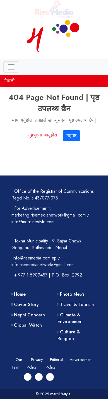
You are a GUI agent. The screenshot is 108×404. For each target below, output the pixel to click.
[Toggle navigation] (11, 67)
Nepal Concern (29, 315)
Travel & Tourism (77, 304)
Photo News (72, 294)
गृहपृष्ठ (71, 135)
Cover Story (26, 304)
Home (20, 294)
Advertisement (81, 359)
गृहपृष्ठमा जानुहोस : (54, 135)
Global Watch (28, 325)
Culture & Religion (68, 335)
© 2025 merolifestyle (54, 394)
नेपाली (9, 81)
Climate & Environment (70, 318)
